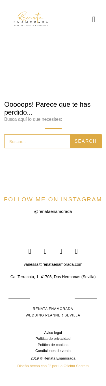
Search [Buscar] (86, 141)
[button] (94, 19)
